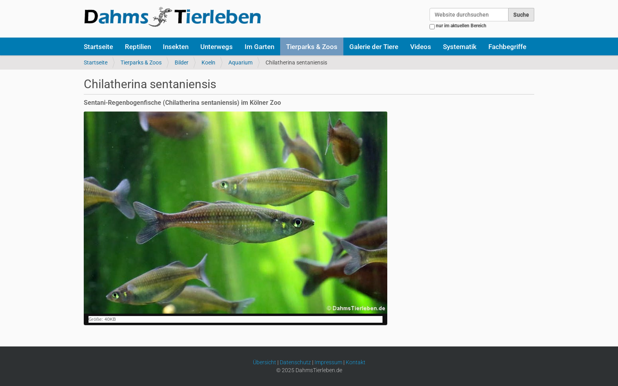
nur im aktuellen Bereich (461, 25)
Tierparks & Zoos (311, 47)
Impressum (328, 362)
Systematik (460, 47)
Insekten (175, 47)
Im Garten (259, 47)
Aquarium (240, 62)
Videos (420, 47)
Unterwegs (216, 47)
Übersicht (264, 362)
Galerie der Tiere (373, 47)
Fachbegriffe (507, 47)
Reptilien (138, 47)
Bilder (181, 62)
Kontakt (356, 362)
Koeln (208, 62)
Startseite (98, 47)
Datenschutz (295, 362)
